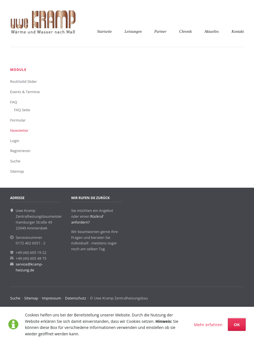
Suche (15, 160)
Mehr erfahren (208, 324)
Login (14, 140)
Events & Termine (25, 91)
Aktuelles (212, 31)
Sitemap (17, 171)
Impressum (51, 298)
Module (18, 69)
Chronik (185, 31)
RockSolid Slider (23, 81)
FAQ (13, 102)
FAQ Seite (22, 109)
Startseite (104, 31)
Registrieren (20, 150)
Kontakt (237, 31)
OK (237, 324)
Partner (160, 31)
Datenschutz (75, 298)
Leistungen (132, 31)
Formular (18, 120)
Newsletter (19, 130)
